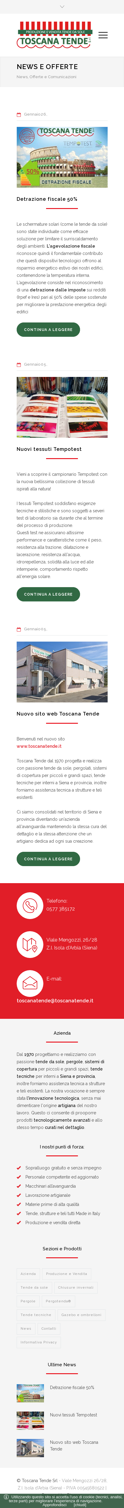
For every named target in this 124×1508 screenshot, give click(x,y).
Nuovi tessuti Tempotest (49, 449)
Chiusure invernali (76, 1288)
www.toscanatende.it (39, 746)
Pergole (28, 1301)
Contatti (49, 1329)
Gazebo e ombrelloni (82, 1315)
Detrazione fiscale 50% (47, 199)
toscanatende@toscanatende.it (55, 1001)
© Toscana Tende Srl (37, 1480)
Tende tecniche (36, 1315)
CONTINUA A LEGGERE (48, 330)
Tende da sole (34, 1288)
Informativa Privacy (39, 1342)
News (26, 1329)
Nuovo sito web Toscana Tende (58, 714)
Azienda (28, 1274)
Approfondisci (55, 1505)
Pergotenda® (58, 1301)
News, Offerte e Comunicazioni (46, 77)
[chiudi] (80, 1505)
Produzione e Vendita (66, 1274)
